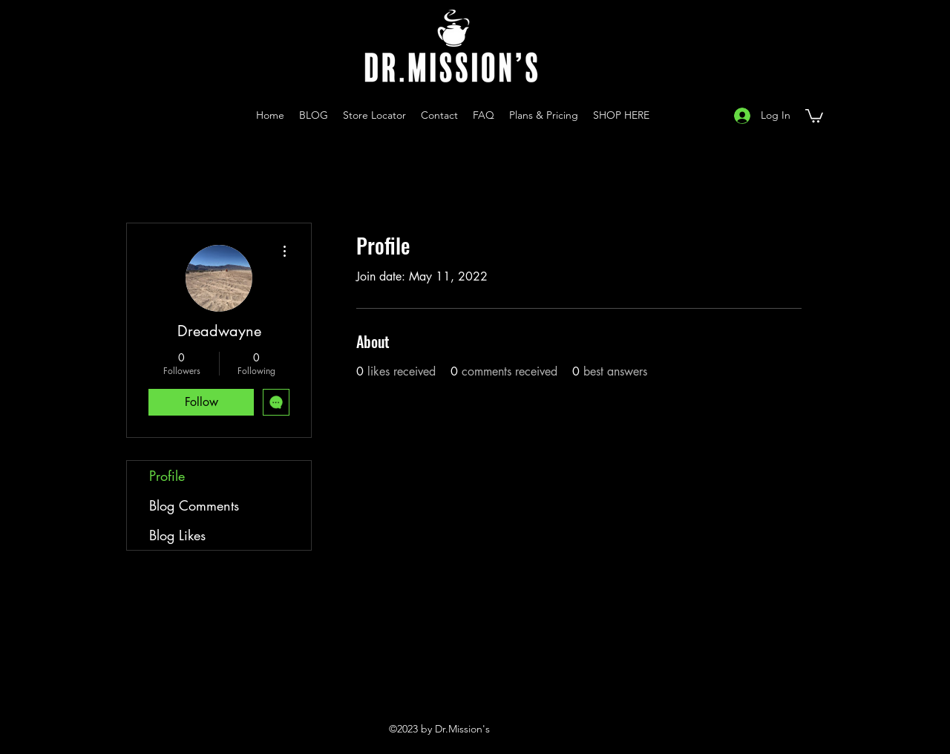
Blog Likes (177, 535)
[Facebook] (700, 115)
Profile (167, 476)
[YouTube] (678, 115)
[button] (814, 115)
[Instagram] (656, 115)
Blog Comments (194, 505)
